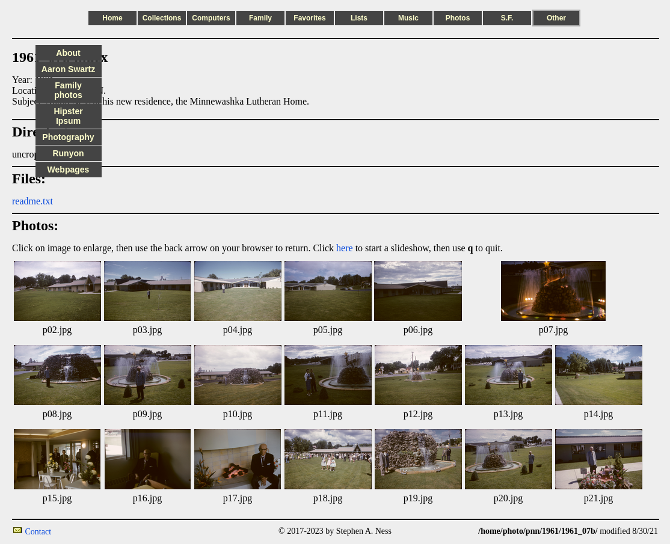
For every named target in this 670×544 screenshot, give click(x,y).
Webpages (69, 169)
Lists (359, 18)
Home (112, 18)
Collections (162, 18)
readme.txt (32, 201)
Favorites (309, 18)
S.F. (507, 18)
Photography (68, 137)
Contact (38, 531)
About (68, 53)
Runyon (68, 153)
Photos (458, 18)
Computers (211, 18)
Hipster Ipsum (68, 116)
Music (408, 18)
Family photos (68, 90)
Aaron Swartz (68, 69)
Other (556, 18)
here (344, 248)
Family (260, 18)
